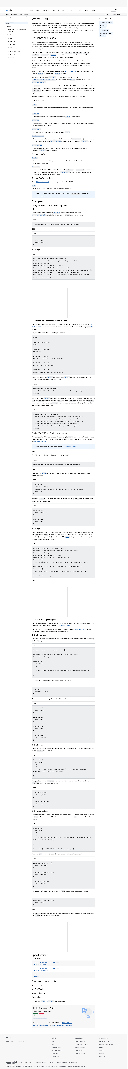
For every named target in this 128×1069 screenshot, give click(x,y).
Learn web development (106, 1044)
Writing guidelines (80, 1047)
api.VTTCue (37, 985)
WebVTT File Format (70, 71)
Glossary (101, 1053)
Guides (101, 1047)
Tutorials (101, 1050)
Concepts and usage (106, 23)
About (53, 1041)
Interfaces (103, 25)
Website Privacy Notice (25, 1062)
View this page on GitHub (40, 1025)
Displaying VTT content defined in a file (49, 321)
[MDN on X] (13, 1051)
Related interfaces (40, 154)
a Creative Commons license (76, 1066)
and (47, 1001)
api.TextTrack (37, 989)
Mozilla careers (56, 1047)
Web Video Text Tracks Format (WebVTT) (17, 30)
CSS (40, 86)
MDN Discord (79, 1050)
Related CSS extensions (42, 178)
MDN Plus (55, 1053)
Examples (103, 28)
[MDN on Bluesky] (10, 1051)
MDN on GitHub (80, 1053)
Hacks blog (102, 1056)
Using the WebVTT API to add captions (49, 205)
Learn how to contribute (40, 1018)
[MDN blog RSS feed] (19, 1051)
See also (102, 36)
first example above (40, 441)
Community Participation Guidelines (66, 1062)
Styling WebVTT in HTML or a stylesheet (50, 433)
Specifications (104, 30)
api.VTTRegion (38, 993)
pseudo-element (47, 86)
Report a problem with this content (61, 1025)
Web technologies (104, 1041)
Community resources (81, 1044)
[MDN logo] (9, 1038)
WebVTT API (10, 23)
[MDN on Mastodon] (16, 1051)
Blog (93, 10)
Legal (51, 1062)
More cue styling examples (44, 619)
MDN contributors (67, 1023)
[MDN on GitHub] (7, 1051)
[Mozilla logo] (11, 1062)
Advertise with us (57, 1050)
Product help (56, 1056)
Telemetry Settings (41, 1062)
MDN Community (80, 1041)
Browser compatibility (106, 33)
